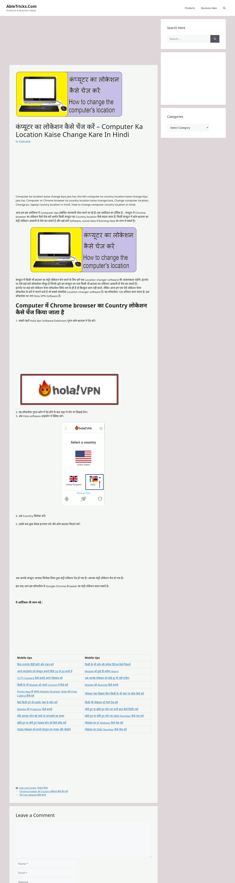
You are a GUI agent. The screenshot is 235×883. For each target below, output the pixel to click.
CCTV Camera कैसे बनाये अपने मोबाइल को (40, 678)
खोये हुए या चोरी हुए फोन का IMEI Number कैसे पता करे (114, 716)
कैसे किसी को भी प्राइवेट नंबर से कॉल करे (37, 702)
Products (190, 8)
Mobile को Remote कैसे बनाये (101, 685)
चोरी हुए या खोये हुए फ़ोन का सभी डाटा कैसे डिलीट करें (111, 709)
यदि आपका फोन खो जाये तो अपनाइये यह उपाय (40, 716)
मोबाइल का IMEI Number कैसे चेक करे (106, 729)
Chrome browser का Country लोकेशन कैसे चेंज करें (43, 791)
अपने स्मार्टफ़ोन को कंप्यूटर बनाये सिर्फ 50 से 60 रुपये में (44, 671)
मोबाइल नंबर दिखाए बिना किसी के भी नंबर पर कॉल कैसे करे (114, 693)
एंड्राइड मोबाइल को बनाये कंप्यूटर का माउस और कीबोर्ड (44, 729)
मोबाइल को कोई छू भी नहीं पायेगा (112, 678)
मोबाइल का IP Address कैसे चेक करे (104, 723)
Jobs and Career (27, 787)
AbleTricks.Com (21, 6)
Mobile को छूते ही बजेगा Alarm (102, 671)
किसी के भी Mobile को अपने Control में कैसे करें (42, 685)
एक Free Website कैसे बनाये (32, 794)
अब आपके (90, 678)
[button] (224, 8)
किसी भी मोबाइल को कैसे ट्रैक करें (101, 702)
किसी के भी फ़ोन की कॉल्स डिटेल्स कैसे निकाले (108, 664)
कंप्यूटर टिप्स (42, 787)
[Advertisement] (83, 41)
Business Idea (209, 8)
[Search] (214, 39)
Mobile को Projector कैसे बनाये (34, 709)
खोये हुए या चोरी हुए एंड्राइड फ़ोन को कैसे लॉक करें (41, 723)
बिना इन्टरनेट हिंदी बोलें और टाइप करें (35, 664)
